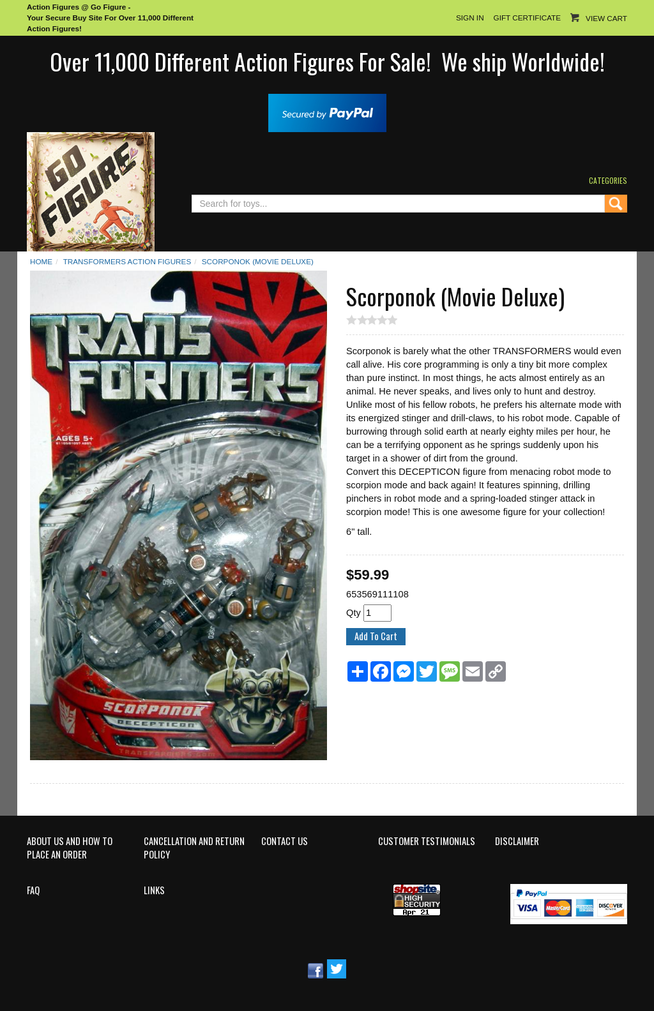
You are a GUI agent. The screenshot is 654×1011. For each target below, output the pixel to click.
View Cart (606, 18)
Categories (608, 180)
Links (154, 890)
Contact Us (284, 841)
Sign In (470, 17)
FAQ (33, 890)
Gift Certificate (527, 17)
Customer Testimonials (426, 841)
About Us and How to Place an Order (69, 848)
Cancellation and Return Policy (194, 848)
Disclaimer (517, 841)
